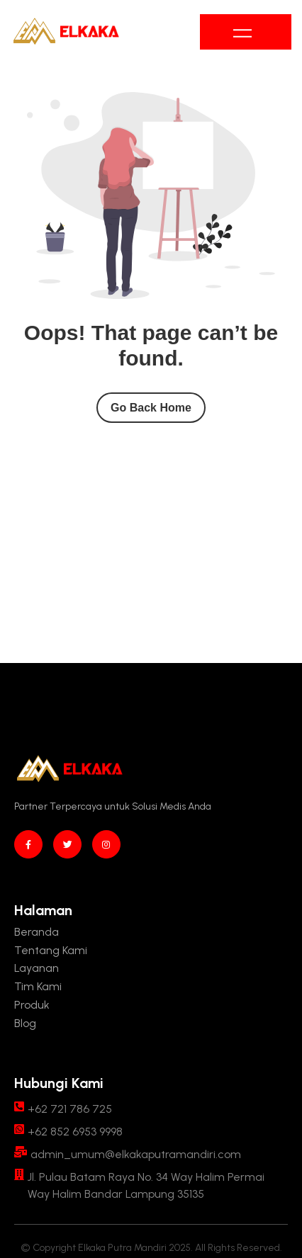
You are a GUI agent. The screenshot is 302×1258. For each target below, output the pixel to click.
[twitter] (67, 844)
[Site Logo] (66, 32)
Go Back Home (151, 408)
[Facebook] (28, 844)
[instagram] (106, 844)
